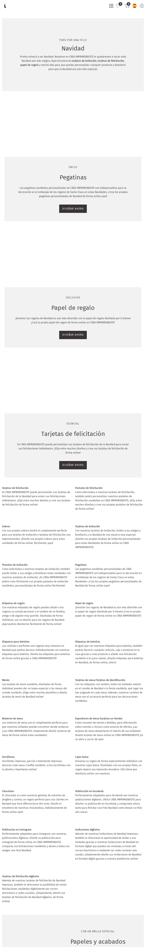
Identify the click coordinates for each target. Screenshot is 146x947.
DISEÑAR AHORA (14, 182)
